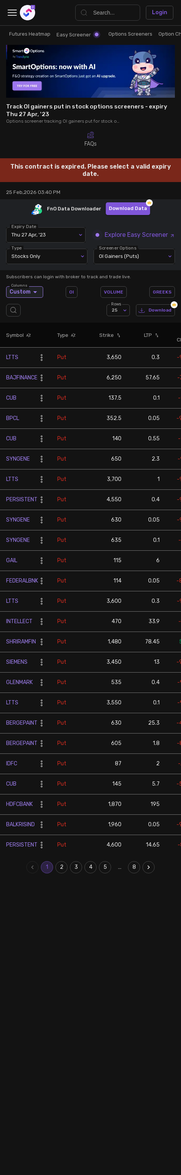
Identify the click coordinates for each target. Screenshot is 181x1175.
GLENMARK (19, 682)
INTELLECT (19, 621)
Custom (24, 292)
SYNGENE (18, 459)
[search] (14, 310)
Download (155, 310)
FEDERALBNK (22, 581)
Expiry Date (23, 226)
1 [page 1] (47, 867)
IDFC (11, 763)
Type (16, 247)
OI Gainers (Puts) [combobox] (119, 256)
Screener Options (117, 247)
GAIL (11, 560)
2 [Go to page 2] (61, 867)
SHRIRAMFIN (21, 641)
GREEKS (162, 292)
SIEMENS (16, 662)
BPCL (12, 418)
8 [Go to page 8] (134, 867)
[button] (27, 335)
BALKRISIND (20, 824)
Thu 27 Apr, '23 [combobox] (28, 234)
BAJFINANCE (21, 377)
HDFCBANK (19, 804)
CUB (11, 398)
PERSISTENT (21, 499)
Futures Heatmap (29, 34)
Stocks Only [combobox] (25, 256)
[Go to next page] (148, 867)
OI (71, 292)
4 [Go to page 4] (90, 867)
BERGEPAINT (21, 723)
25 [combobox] (115, 310)
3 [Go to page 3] (76, 867)
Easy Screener (78, 35)
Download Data (128, 208)
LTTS (12, 357)
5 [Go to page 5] (105, 867)
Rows (116, 304)
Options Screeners (130, 34)
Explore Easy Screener (135, 234)
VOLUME (113, 292)
